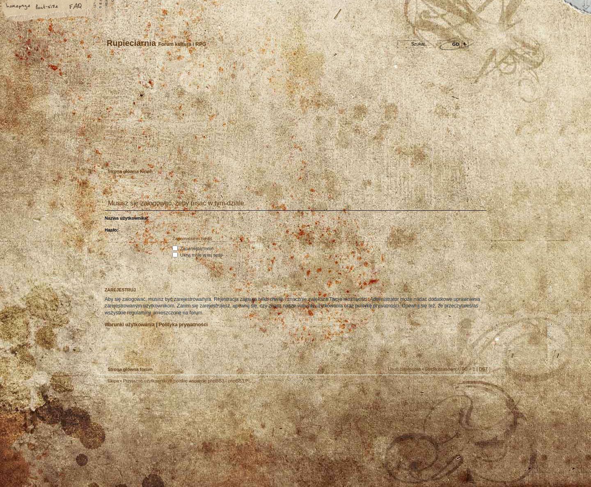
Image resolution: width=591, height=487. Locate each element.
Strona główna (18, 7)
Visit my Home (466, 459)
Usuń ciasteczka (404, 368)
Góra (480, 386)
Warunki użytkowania (130, 325)
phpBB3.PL (239, 380)
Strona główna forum (294, 113)
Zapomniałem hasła (192, 238)
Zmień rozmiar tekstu (47, 7)
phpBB (193, 435)
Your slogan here (230, 436)
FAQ (76, 7)
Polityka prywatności (183, 325)
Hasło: (112, 230)
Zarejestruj (130, 153)
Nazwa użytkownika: (126, 218)
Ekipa (113, 380)
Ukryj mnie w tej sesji (197, 255)
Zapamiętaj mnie (192, 248)
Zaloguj (157, 153)
